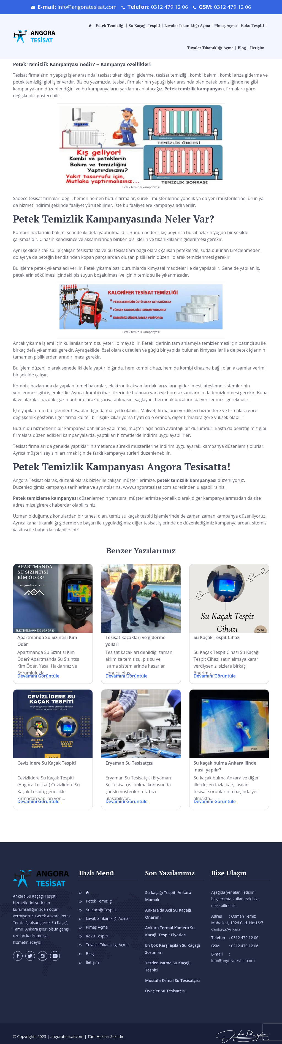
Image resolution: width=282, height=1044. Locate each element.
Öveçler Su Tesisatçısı (165, 983)
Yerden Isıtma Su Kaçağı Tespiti (174, 962)
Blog (242, 48)
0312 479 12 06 (170, 6)
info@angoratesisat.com (85, 6)
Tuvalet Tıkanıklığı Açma (210, 48)
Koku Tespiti (252, 25)
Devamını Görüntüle (38, 676)
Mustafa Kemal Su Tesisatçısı (172, 973)
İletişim (257, 48)
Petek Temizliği (110, 25)
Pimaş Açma (225, 25)
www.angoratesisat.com (147, 487)
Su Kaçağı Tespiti (144, 25)
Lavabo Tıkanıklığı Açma (187, 25)
